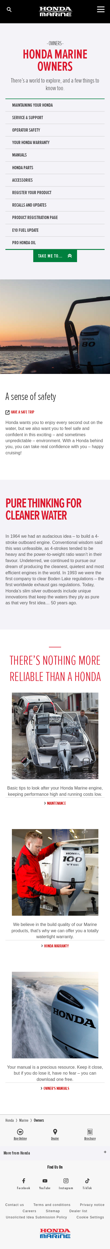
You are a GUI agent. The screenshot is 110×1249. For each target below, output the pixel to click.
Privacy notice (92, 1205)
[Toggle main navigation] (101, 9)
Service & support (27, 117)
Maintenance (56, 803)
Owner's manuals (56, 1088)
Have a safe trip (21, 412)
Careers (29, 1211)
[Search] (9, 9)
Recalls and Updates (29, 205)
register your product (31, 192)
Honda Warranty (56, 946)
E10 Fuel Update (25, 230)
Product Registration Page (35, 217)
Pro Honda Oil (24, 243)
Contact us (14, 1205)
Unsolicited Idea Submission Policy (36, 1217)
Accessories (22, 180)
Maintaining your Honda (32, 105)
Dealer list (78, 1211)
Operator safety (26, 130)
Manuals (19, 155)
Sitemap (53, 1211)
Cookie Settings (90, 1217)
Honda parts (22, 168)
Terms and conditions (52, 1205)
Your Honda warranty (30, 142)
